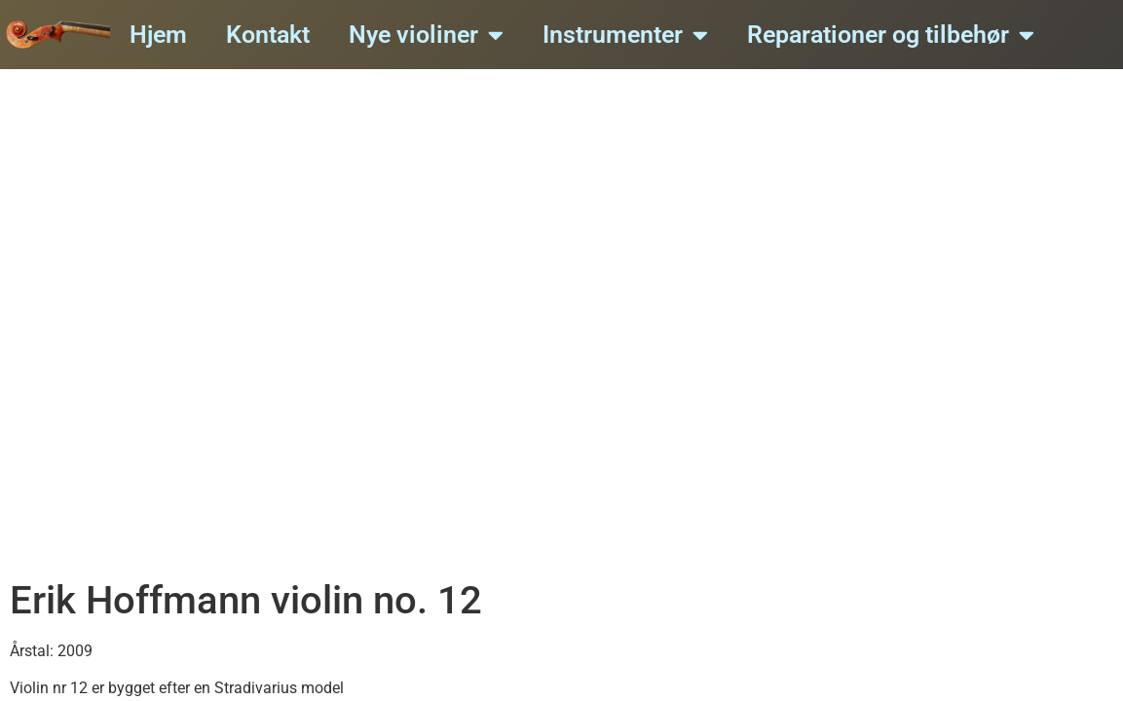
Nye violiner (426, 34)
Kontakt (268, 34)
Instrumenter (625, 34)
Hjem (158, 34)
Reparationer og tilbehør (890, 34)
